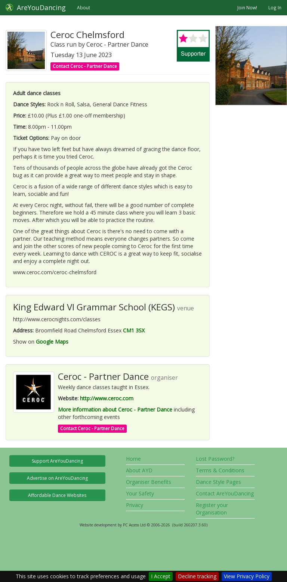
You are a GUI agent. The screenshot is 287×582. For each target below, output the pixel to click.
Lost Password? (215, 458)
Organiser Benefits (148, 481)
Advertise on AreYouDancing (57, 478)
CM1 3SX (134, 330)
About (83, 7)
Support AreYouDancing (57, 461)
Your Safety (140, 493)
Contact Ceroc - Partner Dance (85, 66)
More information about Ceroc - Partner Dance (115, 409)
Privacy (134, 505)
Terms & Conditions (220, 470)
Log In (274, 7)
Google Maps (52, 341)
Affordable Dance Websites (57, 495)
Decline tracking (197, 576)
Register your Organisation (212, 508)
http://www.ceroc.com (106, 398)
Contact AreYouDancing (225, 493)
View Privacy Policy (246, 576)
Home (133, 458)
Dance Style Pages (218, 481)
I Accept (160, 576)
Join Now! (247, 7)
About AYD (139, 470)
